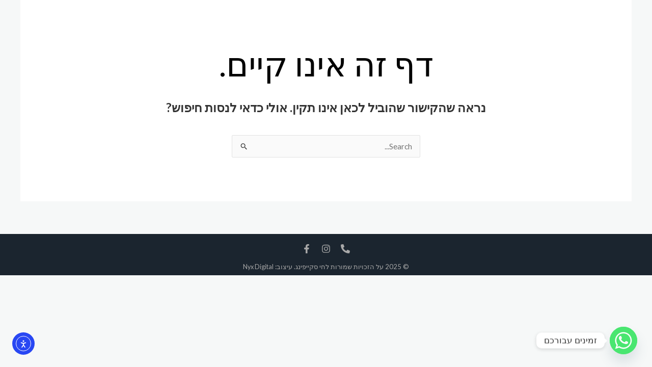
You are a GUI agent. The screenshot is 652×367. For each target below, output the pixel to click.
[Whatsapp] (623, 340)
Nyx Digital (258, 267)
